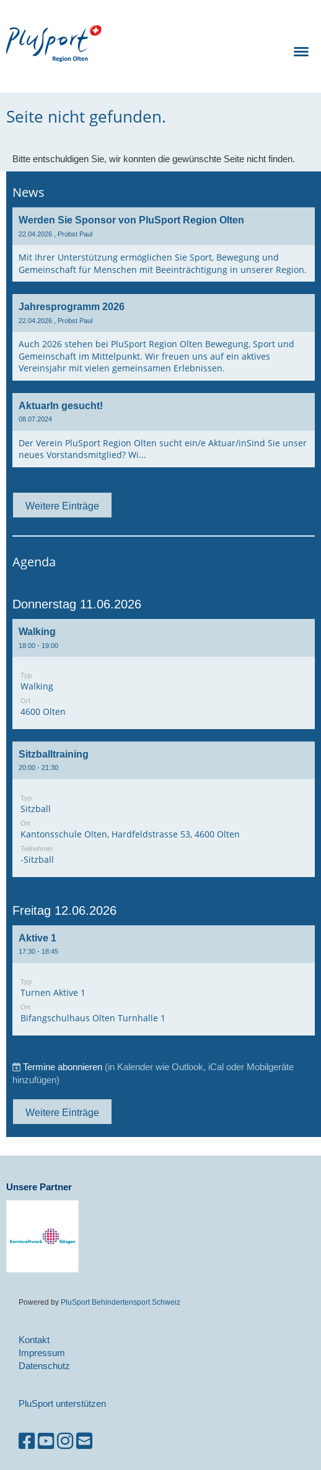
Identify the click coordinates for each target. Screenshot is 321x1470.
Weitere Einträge (62, 505)
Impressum (42, 1352)
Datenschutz (44, 1365)
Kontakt (34, 1339)
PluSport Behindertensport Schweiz (120, 1302)
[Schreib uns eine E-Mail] (84, 1441)
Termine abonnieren (62, 1066)
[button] (163, 674)
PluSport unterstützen (62, 1403)
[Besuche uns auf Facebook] (27, 1441)
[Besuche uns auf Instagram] (65, 1441)
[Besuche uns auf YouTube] (46, 1441)
